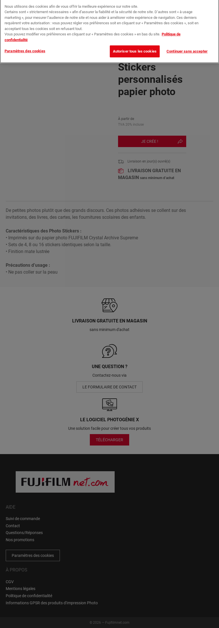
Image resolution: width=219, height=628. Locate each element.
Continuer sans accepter (187, 48)
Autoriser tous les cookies (135, 48)
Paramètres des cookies (25, 48)
